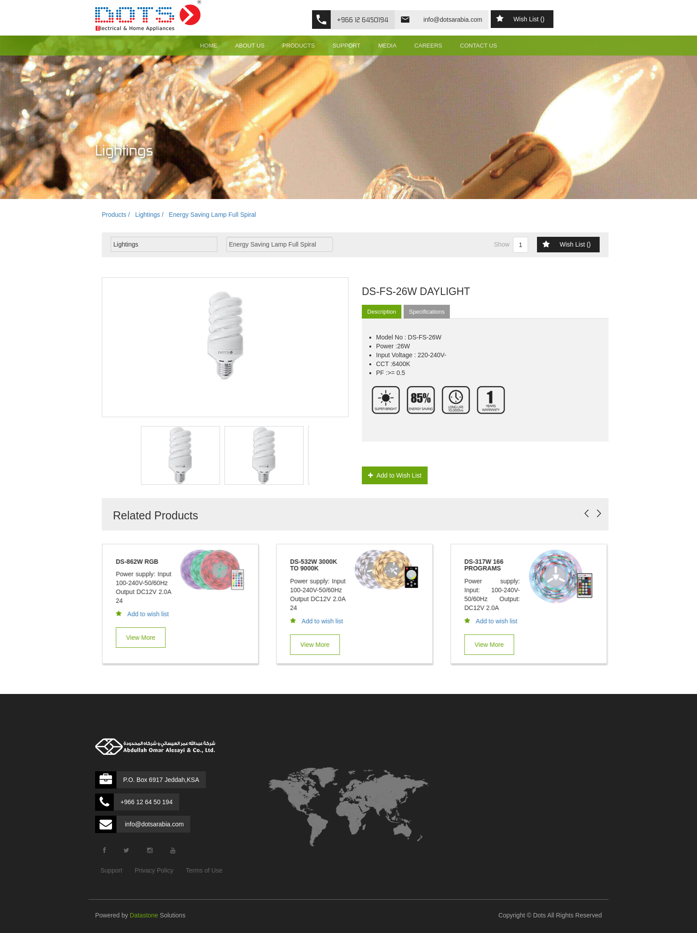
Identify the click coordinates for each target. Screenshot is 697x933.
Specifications (427, 311)
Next (598, 513)
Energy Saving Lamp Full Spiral (212, 214)
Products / (116, 214)
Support (111, 870)
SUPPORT (346, 45)
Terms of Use (204, 870)
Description (381, 311)
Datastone (144, 915)
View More (144, 637)
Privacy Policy (154, 870)
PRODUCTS (298, 45)
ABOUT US (249, 45)
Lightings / (149, 214)
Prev (586, 513)
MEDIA (387, 45)
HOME (208, 45)
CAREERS (428, 45)
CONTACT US (478, 45)
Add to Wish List (394, 475)
